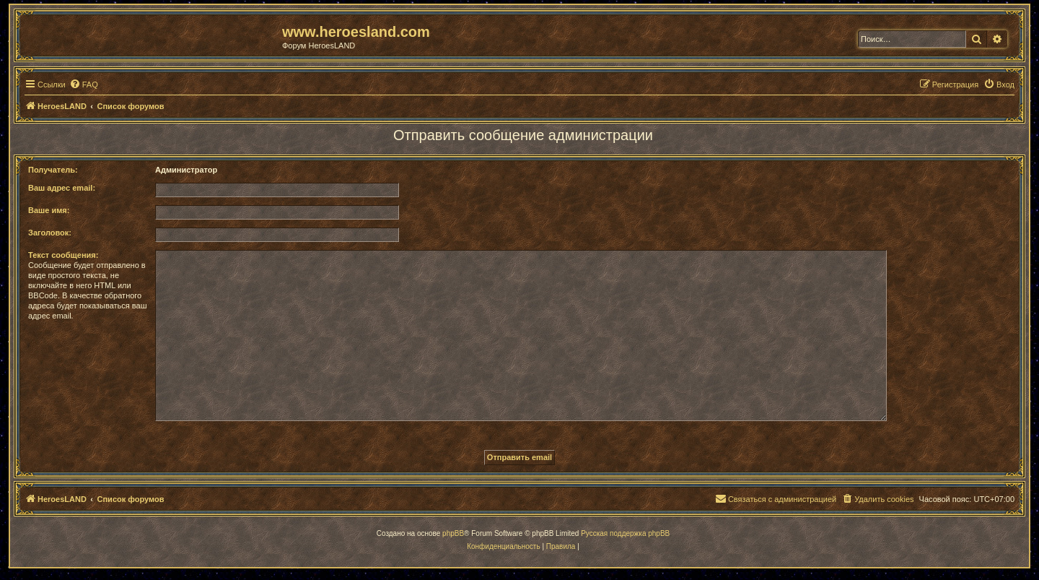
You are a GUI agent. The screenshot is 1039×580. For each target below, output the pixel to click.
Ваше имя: (48, 210)
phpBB (453, 533)
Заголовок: (49, 232)
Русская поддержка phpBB (625, 533)
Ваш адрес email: (61, 187)
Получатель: (53, 169)
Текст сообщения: (63, 255)
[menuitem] (83, 84)
